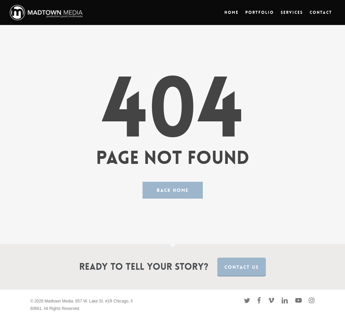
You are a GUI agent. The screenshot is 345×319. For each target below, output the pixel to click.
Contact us (241, 267)
